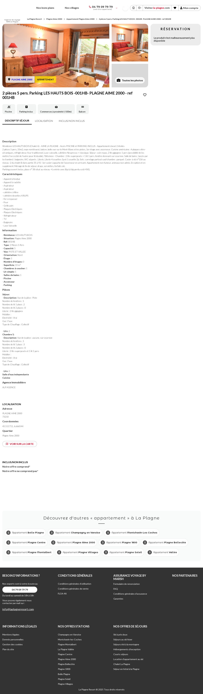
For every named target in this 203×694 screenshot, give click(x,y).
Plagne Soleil (64, 679)
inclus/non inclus (72, 120)
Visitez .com (157, 7)
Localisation (44, 120)
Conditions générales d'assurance (130, 593)
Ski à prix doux (120, 634)
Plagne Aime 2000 (54, 19)
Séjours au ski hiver (122, 639)
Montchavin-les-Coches (70, 639)
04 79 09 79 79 (102, 6)
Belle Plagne (64, 674)
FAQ (115, 588)
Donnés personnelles (12, 639)
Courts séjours (120, 654)
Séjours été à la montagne (126, 644)
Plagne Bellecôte (66, 664)
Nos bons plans (45, 7)
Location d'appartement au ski (128, 659)
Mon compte (189, 8)
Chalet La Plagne (121, 664)
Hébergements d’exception (127, 649)
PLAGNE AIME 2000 (22, 79)
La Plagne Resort (34, 19)
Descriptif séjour (17, 120)
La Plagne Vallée (66, 649)
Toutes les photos (130, 80)
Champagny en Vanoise (69, 634)
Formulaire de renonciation (126, 584)
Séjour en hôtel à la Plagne (126, 669)
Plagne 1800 (64, 669)
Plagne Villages (65, 684)
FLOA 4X (62, 593)
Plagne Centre (65, 654)
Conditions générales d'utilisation (74, 583)
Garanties (118, 598)
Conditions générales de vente (73, 588)
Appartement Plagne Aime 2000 (80, 19)
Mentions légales (10, 634)
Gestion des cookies (12, 644)
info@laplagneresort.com (18, 609)
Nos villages (72, 7)
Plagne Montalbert (67, 644)
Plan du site (8, 649)
